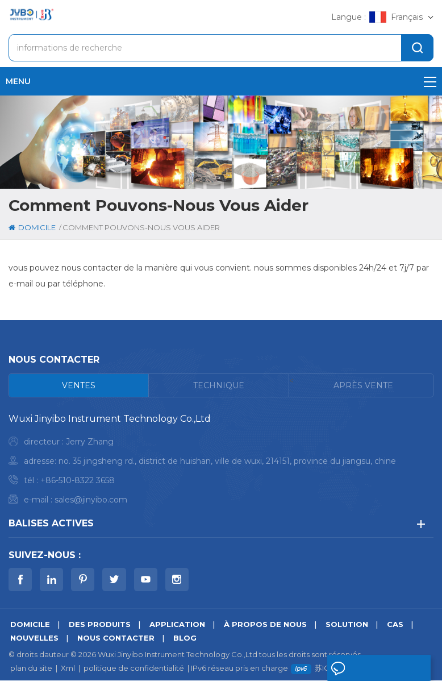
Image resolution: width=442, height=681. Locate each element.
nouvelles (34, 638)
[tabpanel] (221, 462)
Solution (347, 624)
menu (221, 81)
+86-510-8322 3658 (77, 480)
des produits (100, 624)
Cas (395, 624)
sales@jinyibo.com (91, 500)
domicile (32, 227)
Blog (185, 638)
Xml (68, 668)
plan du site (31, 668)
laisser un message (360, 671)
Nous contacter (116, 638)
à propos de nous (265, 624)
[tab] (79, 385)
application (177, 624)
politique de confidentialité (134, 668)
